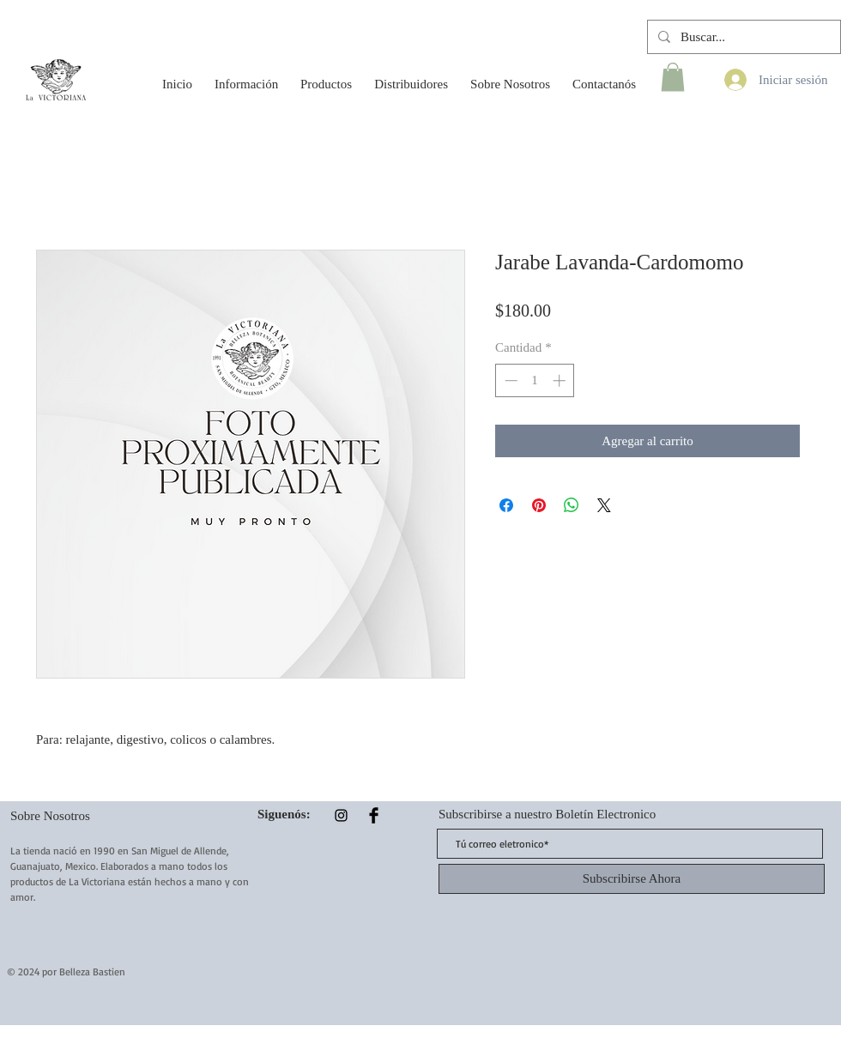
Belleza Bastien (92, 971)
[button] (246, 76)
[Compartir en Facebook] (506, 505)
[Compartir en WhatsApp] (571, 505)
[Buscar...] (742, 37)
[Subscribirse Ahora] (632, 879)
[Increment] (560, 380)
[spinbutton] (535, 380)
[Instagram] (341, 815)
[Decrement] (509, 380)
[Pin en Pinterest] (539, 505)
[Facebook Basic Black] (374, 815)
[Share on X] (604, 505)
